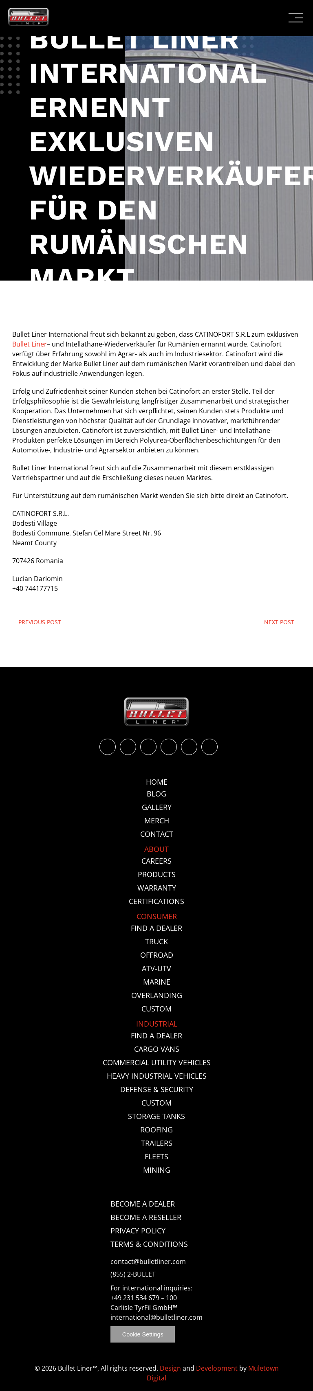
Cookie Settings (142, 1334)
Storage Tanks (156, 1116)
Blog (156, 794)
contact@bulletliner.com (148, 1261)
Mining (156, 1170)
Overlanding (156, 995)
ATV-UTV (156, 968)
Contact (156, 834)
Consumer (157, 916)
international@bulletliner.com (156, 1317)
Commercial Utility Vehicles (157, 1062)
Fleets (156, 1156)
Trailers (156, 1143)
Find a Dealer (156, 928)
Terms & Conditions (149, 1244)
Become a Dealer (142, 1204)
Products (157, 874)
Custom (156, 1009)
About (156, 849)
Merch (156, 820)
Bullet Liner (29, 344)
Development (217, 1368)
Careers (156, 861)
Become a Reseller (145, 1217)
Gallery (157, 807)
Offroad (156, 955)
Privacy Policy (137, 1230)
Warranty (156, 888)
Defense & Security (156, 1089)
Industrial (156, 1024)
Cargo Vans (156, 1049)
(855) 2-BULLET (133, 1274)
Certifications (156, 901)
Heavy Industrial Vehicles (157, 1076)
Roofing (156, 1129)
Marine (156, 982)
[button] (296, 18)
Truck (156, 941)
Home (157, 782)
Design (170, 1368)
